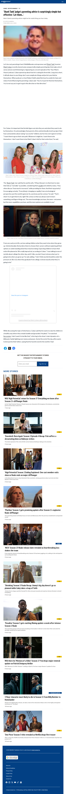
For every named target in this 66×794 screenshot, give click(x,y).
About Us (8, 765)
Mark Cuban (7, 67)
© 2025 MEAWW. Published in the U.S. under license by (19, 750)
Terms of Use (9, 776)
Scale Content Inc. (36, 750)
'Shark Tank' (51, 64)
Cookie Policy (9, 773)
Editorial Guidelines (10, 768)
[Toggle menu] (63, 2)
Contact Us (8, 778)
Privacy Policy (9, 770)
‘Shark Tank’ (10, 183)
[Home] (6, 1)
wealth (40, 186)
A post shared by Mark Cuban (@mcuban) (33, 320)
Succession (7, 336)
